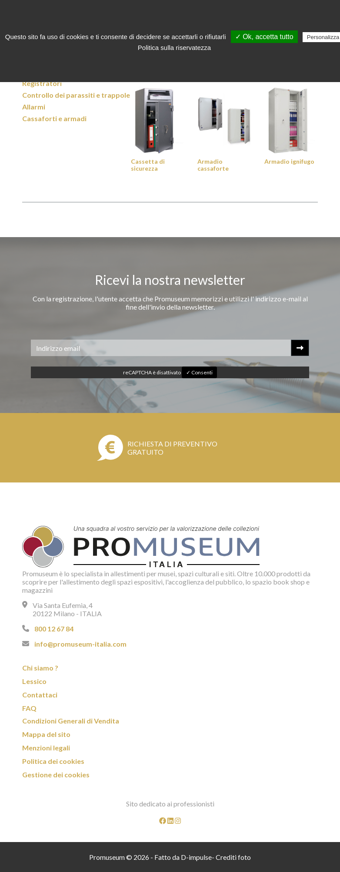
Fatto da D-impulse (183, 857)
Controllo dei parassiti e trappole (76, 95)
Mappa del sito (46, 734)
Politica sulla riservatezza (174, 47)
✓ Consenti (199, 372)
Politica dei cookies (53, 761)
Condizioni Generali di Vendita (70, 721)
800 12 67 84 (53, 628)
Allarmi (33, 106)
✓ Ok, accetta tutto (264, 36)
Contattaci (39, 694)
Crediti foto (233, 857)
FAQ (29, 708)
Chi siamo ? (40, 668)
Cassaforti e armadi (54, 118)
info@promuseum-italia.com (80, 644)
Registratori (42, 83)
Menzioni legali (46, 747)
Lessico (34, 681)
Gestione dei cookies (56, 774)
